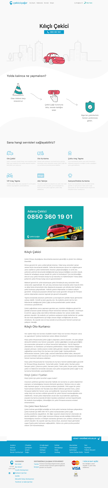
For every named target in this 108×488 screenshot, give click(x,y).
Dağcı (27, 452)
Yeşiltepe (87, 448)
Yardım (36, 464)
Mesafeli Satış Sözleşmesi (24, 479)
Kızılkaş (57, 452)
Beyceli (13, 450)
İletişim (52, 3)
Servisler (46, 3)
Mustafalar (73, 445)
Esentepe (43, 448)
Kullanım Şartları (21, 473)
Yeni (85, 445)
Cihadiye (28, 445)
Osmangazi (73, 448)
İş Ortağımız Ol (79, 3)
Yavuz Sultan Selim (76, 452)
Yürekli (86, 452)
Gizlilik (17, 476)
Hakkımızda (40, 3)
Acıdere (13, 445)
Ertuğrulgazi (44, 445)
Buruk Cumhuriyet (16, 452)
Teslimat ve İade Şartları (23, 482)
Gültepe (42, 450)
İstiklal (57, 445)
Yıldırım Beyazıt (89, 450)
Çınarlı (27, 450)
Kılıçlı (56, 450)
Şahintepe (73, 450)
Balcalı (12, 448)
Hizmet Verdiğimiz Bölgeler (86, 438)
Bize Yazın (89, 3)
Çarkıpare (28, 448)
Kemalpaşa (59, 448)
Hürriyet (43, 452)
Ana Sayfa (32, 3)
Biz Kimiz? (18, 467)
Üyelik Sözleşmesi (21, 470)
